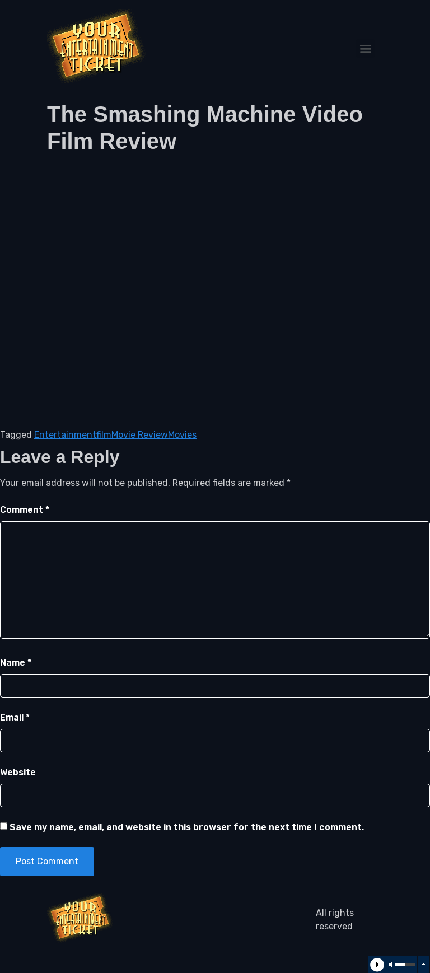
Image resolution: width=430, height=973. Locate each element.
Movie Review (139, 434)
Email (15, 717)
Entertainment (65, 434)
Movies (182, 434)
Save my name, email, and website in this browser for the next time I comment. (187, 827)
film (103, 434)
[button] (365, 48)
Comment (24, 509)
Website (18, 772)
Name (15, 662)
